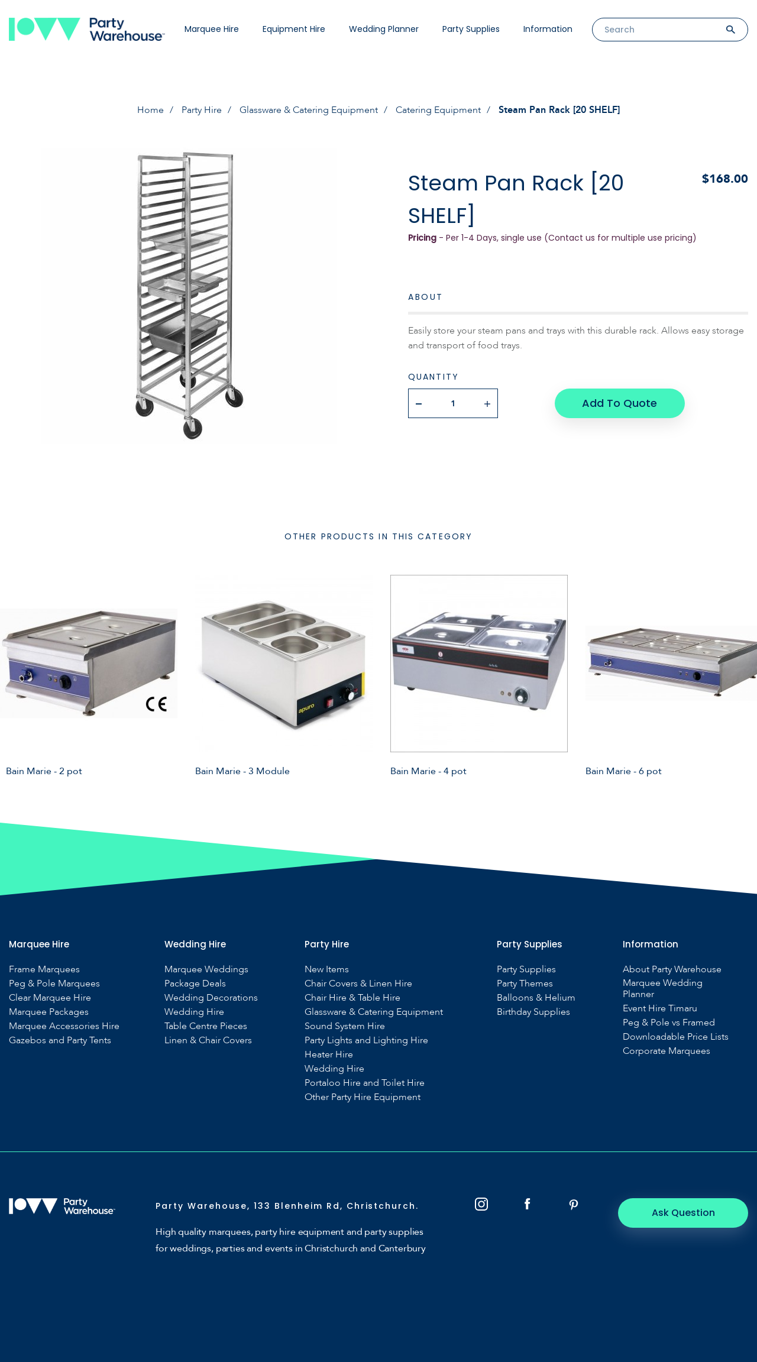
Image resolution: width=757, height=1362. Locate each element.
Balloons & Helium (536, 998)
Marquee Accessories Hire (64, 1026)
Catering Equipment (438, 110)
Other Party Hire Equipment (362, 1097)
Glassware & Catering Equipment (309, 110)
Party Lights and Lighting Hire (366, 1040)
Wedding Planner (384, 29)
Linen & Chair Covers (208, 1040)
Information (547, 29)
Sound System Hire (345, 1026)
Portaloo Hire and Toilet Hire (365, 1083)
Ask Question (683, 1212)
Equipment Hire (294, 29)
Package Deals (195, 983)
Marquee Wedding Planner (663, 989)
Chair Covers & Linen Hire (358, 983)
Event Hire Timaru (660, 1008)
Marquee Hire (212, 29)
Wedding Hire (194, 1012)
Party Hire (202, 110)
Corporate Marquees (666, 1051)
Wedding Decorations (211, 998)
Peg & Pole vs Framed (669, 1022)
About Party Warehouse (672, 969)
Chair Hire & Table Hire (352, 998)
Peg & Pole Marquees (54, 983)
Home (150, 110)
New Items (327, 969)
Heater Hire (329, 1054)
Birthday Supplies (533, 1012)
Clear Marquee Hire (50, 998)
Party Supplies (471, 29)
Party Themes (525, 983)
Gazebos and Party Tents (60, 1040)
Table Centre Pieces (205, 1026)
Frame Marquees (44, 969)
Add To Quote (619, 403)
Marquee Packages (49, 1012)
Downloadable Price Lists (676, 1037)
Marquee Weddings (206, 969)
